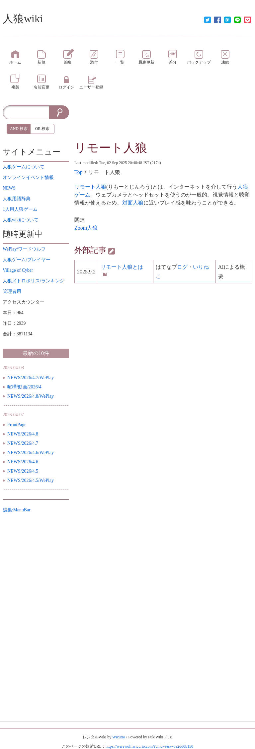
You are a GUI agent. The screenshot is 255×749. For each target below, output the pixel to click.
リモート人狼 (110, 147)
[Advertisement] (163, 122)
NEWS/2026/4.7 (22, 443)
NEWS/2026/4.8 (22, 434)
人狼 (92, 228)
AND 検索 (19, 128)
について (23, 166)
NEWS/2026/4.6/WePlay (30, 452)
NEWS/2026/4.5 (22, 471)
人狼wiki (23, 19)
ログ (182, 267)
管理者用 (12, 291)
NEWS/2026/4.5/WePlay (30, 480)
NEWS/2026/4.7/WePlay (30, 377)
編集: (17, 509)
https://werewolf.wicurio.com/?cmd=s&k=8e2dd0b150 (149, 746)
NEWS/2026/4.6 (22, 461)
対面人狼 (132, 202)
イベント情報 (28, 177)
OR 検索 (42, 128)
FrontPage (17, 424)
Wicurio (118, 737)
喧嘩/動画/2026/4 (24, 386)
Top (78, 172)
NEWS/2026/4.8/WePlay (30, 396)
